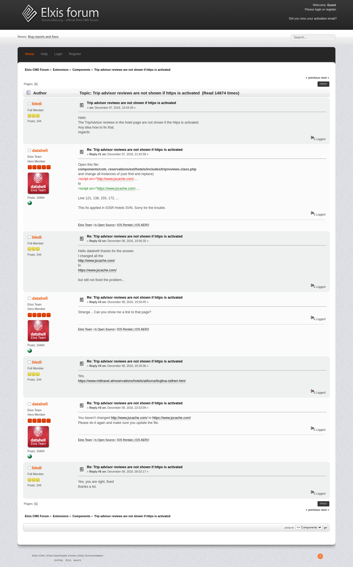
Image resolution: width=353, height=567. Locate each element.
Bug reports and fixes (43, 36)
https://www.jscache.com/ (116, 188)
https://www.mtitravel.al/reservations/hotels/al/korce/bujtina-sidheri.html (132, 381)
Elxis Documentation (90, 555)
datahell (40, 150)
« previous (313, 77)
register (331, 9)
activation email (324, 18)
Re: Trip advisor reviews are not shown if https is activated (135, 150)
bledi (37, 103)
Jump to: (289, 527)
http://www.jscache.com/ (115, 179)
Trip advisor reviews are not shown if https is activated (131, 103)
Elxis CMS (38, 555)
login (318, 9)
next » (325, 77)
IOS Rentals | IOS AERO (133, 225)
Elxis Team (85, 225)
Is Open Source (105, 225)
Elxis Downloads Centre (61, 555)
